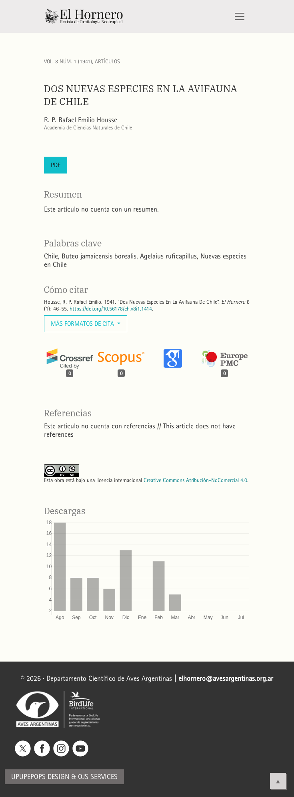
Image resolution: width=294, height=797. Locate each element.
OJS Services (98, 777)
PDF (55, 165)
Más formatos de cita (83, 323)
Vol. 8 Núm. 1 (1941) (68, 61)
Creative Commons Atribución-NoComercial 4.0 (195, 480)
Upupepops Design (40, 777)
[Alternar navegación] (239, 16)
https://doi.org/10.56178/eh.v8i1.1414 (111, 308)
